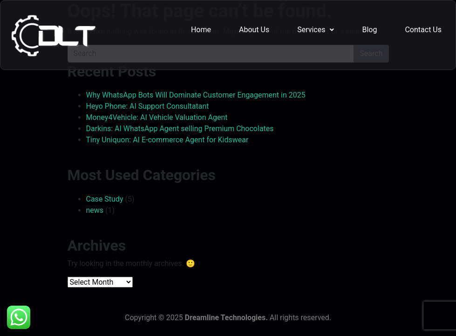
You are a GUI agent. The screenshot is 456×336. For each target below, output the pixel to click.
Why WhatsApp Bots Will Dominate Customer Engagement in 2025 (196, 95)
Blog (369, 29)
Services (315, 29)
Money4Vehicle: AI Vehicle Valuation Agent (157, 117)
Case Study (104, 199)
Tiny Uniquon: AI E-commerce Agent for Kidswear (167, 139)
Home (201, 29)
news (95, 210)
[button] (316, 30)
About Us (254, 29)
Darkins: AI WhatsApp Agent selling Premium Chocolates (180, 128)
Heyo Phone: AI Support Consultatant (147, 106)
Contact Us (423, 29)
